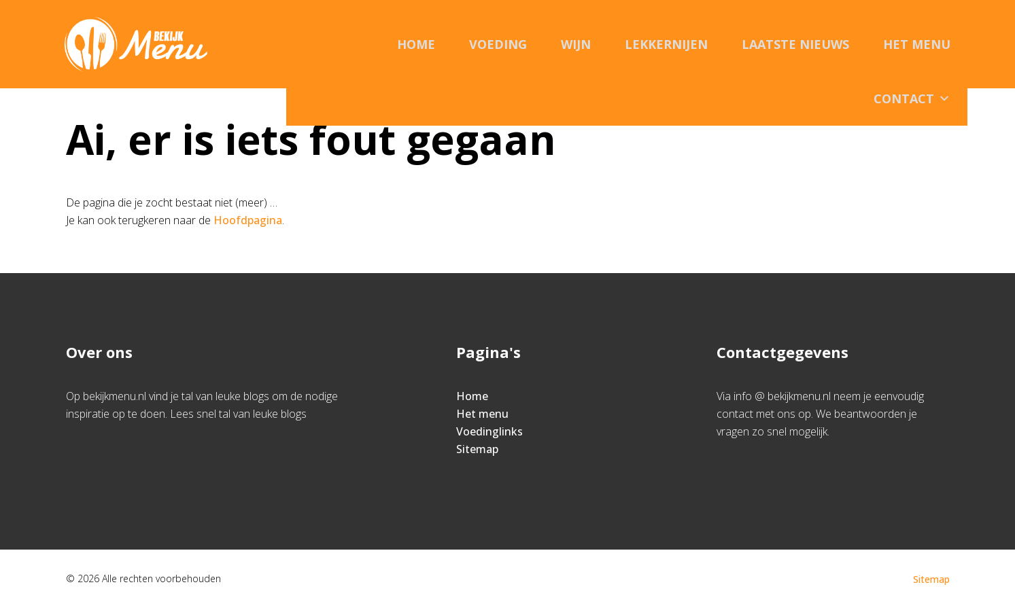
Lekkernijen (666, 44)
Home (416, 44)
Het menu (916, 44)
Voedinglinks (489, 431)
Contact (912, 98)
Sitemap (477, 449)
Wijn (576, 44)
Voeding (498, 44)
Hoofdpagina (247, 220)
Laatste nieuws (795, 44)
